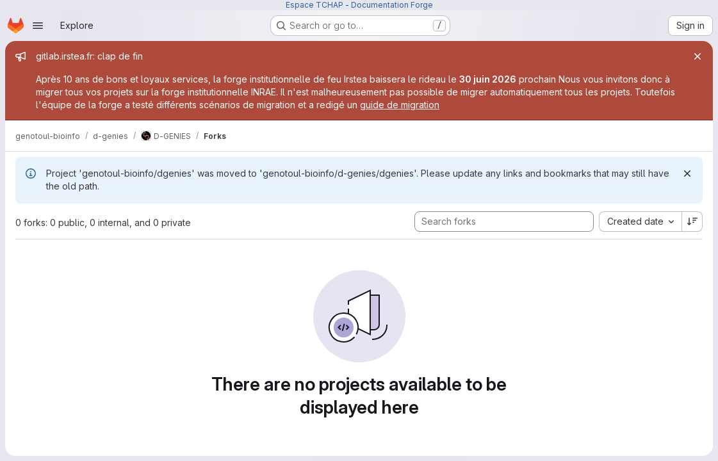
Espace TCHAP (314, 5)
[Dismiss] (687, 173)
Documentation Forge (392, 5)
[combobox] (640, 221)
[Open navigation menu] (38, 25)
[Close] (697, 56)
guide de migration (399, 104)
